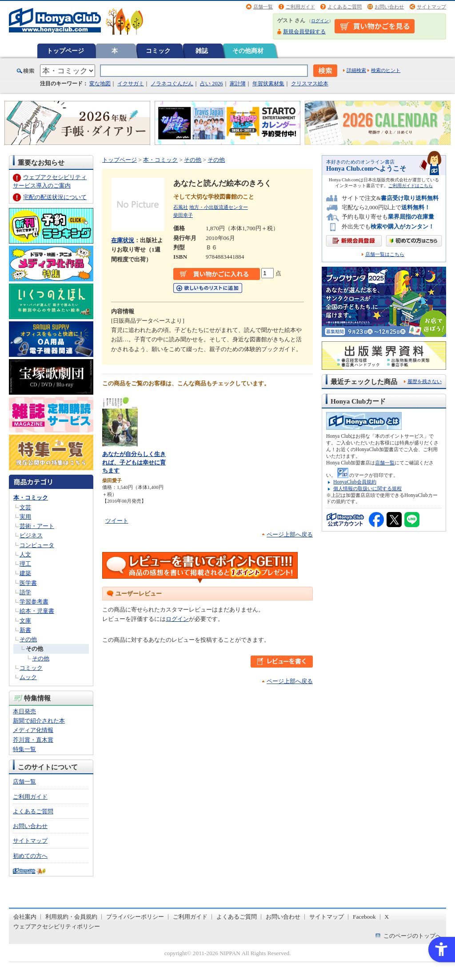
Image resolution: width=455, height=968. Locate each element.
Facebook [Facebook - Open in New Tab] (364, 916)
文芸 (25, 507)
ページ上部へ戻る (290, 534)
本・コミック (30, 497)
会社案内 (24, 916)
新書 (25, 630)
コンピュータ (37, 545)
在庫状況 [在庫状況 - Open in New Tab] (122, 240)
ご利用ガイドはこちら (410, 185)
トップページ (65, 50)
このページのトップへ (412, 935)
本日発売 (24, 711)
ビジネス (31, 535)
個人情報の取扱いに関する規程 (367, 488)
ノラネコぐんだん (172, 83)
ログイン (320, 20)
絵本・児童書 (37, 611)
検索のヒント (385, 70)
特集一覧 (24, 749)
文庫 (25, 620)
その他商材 (247, 50)
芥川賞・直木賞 (33, 739)
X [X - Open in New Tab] (387, 916)
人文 (25, 554)
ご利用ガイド (300, 6)
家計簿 (238, 83)
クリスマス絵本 (309, 83)
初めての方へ (30, 855)
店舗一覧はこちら (384, 254)
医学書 (28, 583)
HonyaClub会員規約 (354, 481)
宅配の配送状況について (55, 197)
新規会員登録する (304, 31)
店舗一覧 (263, 6)
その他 (28, 639)
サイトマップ (431, 6)
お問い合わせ (389, 6)
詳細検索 (356, 70)
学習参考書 (34, 601)
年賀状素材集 (268, 83)
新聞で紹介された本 (39, 720)
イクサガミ (130, 83)
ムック (28, 677)
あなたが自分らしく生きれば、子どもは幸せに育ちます (134, 462)
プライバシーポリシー (135, 916)
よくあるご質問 (344, 6)
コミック (158, 50)
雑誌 (202, 50)
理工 (25, 563)
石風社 (180, 207)
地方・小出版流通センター (218, 207)
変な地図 (100, 83)
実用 (25, 516)
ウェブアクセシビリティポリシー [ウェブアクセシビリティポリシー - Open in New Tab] (56, 926)
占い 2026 (211, 83)
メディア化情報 (33, 730)
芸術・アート (37, 526)
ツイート (116, 520)
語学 (25, 592)
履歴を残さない (424, 381)
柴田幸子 (183, 215)
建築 (25, 573)
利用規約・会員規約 (71, 916)
